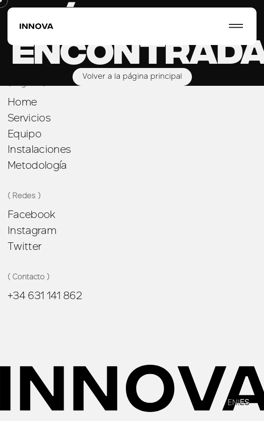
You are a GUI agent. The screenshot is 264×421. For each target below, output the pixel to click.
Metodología (37, 165)
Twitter (24, 246)
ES (244, 403)
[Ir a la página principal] (36, 26)
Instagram (31, 230)
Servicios (29, 118)
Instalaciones (39, 149)
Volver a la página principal (132, 77)
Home (22, 102)
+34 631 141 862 (44, 295)
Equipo (24, 133)
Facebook (31, 214)
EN (232, 403)
